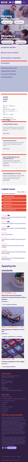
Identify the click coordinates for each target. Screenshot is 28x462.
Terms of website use (6, 456)
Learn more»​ (6, 133)
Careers (4, 413)
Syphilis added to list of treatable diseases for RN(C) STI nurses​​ (13, 258)
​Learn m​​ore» (6, 165)
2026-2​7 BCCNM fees (7, 234)
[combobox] (17, 2)
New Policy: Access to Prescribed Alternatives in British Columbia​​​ (14, 217)
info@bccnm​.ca (5, 387)
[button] (20, 2)
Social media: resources (9, 366)
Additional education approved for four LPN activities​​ (13, 246)
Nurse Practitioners (7, 199)
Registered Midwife (7, 203)
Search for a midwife (7, 42)
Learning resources (6, 77)
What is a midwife (20, 42)
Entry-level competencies (8, 74)
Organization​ (5, 408)
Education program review (9, 68)
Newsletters (5, 410)
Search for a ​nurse (6, 22)
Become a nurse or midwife (9, 52)
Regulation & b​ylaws (7, 396)
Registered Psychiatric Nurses (9, 210)
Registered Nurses (7, 206)
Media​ (3, 404)
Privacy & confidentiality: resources (12, 336)
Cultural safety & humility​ (8, 400)
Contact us (11, 447)
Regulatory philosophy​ (7, 406)
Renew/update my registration (11, 58)
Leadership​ (5, 402)
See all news (20, 192)
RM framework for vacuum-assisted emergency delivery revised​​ (14, 252)
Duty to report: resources (10, 304)
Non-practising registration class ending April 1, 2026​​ (14, 239)
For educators (5, 63)
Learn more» (6, 180)
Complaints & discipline (8, 47)
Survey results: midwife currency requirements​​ (14, 223)
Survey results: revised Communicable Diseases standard (14, 228)
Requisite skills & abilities (8, 71)
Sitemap (18, 456)
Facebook (3, 448)
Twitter (5, 448)
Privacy (13, 456)
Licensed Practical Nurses (8, 196)
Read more (4, 301)
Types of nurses (19, 22)
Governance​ (5, 398)
